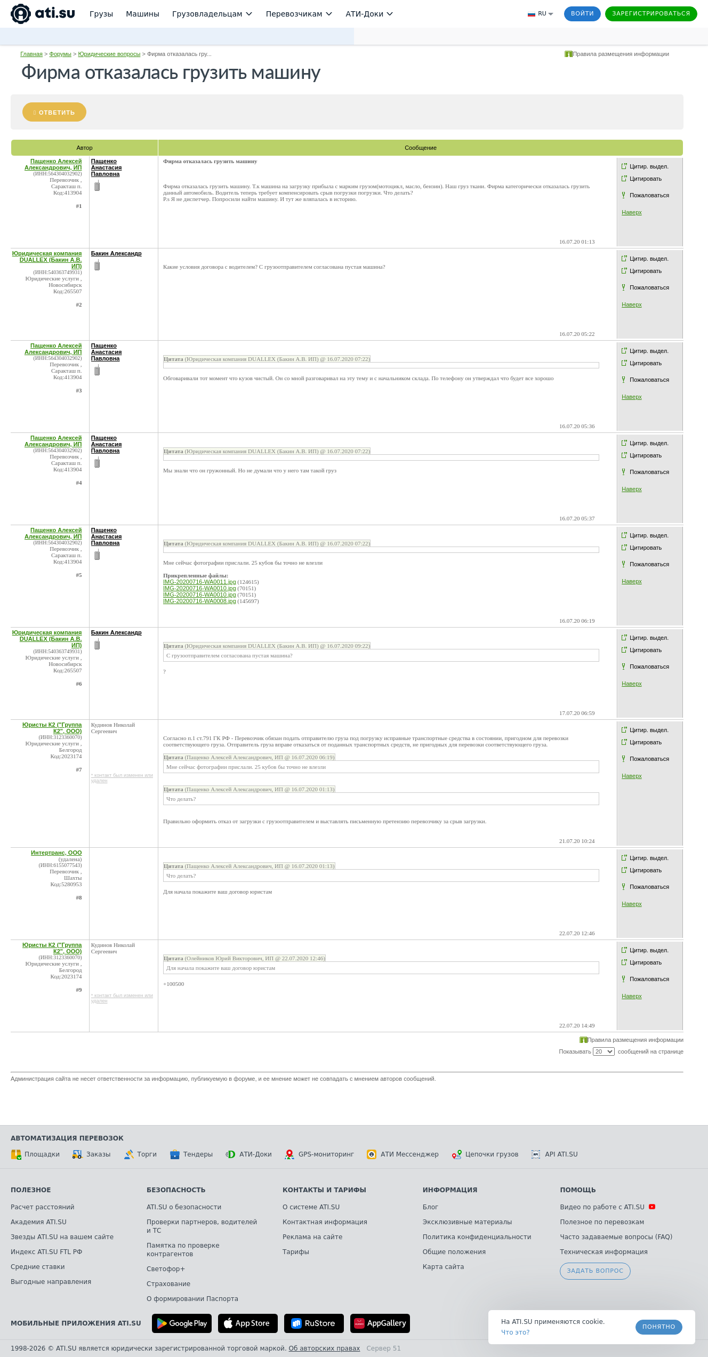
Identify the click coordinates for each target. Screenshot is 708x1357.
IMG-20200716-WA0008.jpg (199, 601)
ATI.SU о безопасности (184, 1207)
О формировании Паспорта (192, 1299)
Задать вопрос (595, 1270)
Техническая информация (604, 1252)
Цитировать (646, 178)
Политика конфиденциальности (477, 1237)
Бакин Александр (116, 253)
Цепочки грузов (485, 1154)
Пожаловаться (649, 195)
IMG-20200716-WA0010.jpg (199, 588)
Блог (431, 1207)
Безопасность (176, 1190)
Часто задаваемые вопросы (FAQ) (616, 1237)
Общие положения (454, 1252)
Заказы (92, 1154)
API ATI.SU (555, 1154)
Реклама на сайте (312, 1237)
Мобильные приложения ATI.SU (76, 1323)
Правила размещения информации (621, 54)
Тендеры (191, 1154)
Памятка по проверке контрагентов (183, 1250)
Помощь (578, 1190)
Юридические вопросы (109, 54)
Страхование (168, 1284)
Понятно (658, 1326)
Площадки (35, 1154)
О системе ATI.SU (311, 1207)
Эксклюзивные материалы (467, 1222)
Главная (31, 54)
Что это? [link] (515, 1332)
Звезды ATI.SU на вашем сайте (62, 1237)
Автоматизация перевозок (67, 1138)
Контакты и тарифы (324, 1190)
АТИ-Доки (249, 1154)
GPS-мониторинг (319, 1154)
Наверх (631, 212)
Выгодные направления (51, 1282)
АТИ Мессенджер (403, 1154)
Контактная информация (325, 1222)
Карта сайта (443, 1267)
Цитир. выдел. (649, 166)
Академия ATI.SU (39, 1222)
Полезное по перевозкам (602, 1222)
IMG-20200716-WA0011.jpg (199, 582)
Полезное (31, 1190)
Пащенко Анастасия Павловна (106, 167)
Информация (450, 1190)
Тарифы (296, 1252)
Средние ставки (38, 1267)
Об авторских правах (324, 1348)
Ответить (57, 112)
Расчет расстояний (43, 1207)
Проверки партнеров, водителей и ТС (202, 1226)
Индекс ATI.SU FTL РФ (46, 1252)
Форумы (60, 54)
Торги (140, 1154)
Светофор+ (166, 1269)
